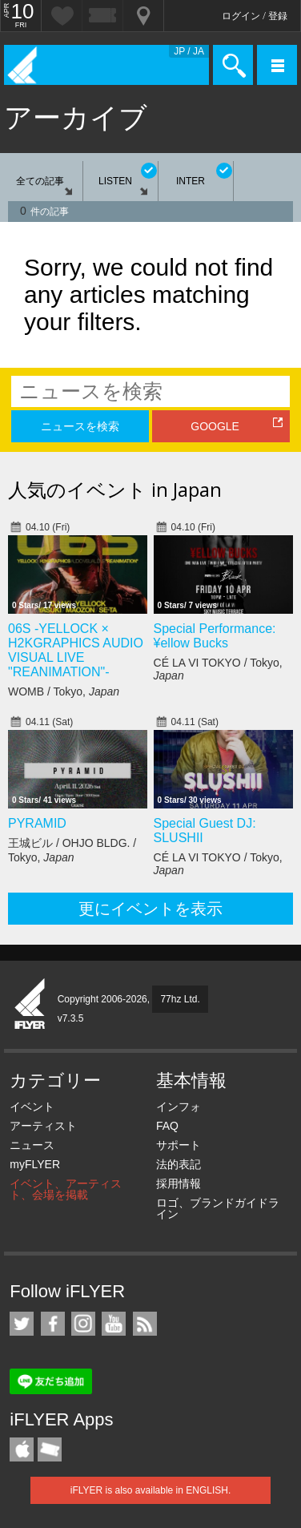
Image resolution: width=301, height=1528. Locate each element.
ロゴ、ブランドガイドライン (217, 1208)
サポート (178, 1145)
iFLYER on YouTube (114, 1324)
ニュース (32, 1145)
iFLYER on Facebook (53, 1324)
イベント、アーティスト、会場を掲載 (66, 1189)
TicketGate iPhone (50, 1449)
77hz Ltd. (179, 999)
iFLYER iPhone (22, 1449)
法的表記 (178, 1164)
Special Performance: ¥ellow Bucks (215, 636)
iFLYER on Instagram (83, 1324)
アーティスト (43, 1125)
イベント (32, 1106)
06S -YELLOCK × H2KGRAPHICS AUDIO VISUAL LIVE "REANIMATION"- (75, 650)
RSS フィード (145, 1324)
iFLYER (30, 1005)
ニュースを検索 (80, 426)
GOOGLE (215, 426)
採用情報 (178, 1183)
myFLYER (35, 1164)
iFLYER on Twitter (22, 1324)
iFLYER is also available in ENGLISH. (150, 1490)
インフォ (178, 1106)
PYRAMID (37, 823)
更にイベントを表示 (150, 908)
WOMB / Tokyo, (63, 691)
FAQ (167, 1125)
